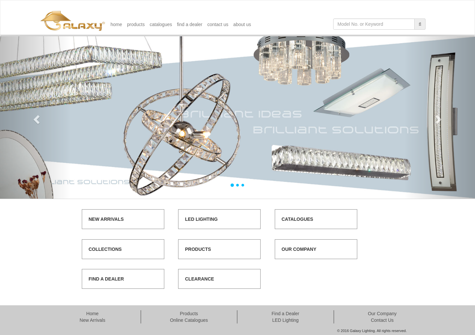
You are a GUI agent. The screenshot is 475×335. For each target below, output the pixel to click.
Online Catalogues (189, 320)
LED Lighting (285, 320)
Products (189, 313)
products (136, 24)
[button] (35, 117)
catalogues (161, 24)
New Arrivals (92, 320)
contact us (218, 24)
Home (92, 313)
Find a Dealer (285, 313)
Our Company (382, 313)
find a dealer (189, 24)
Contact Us (382, 320)
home (116, 24)
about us (242, 24)
